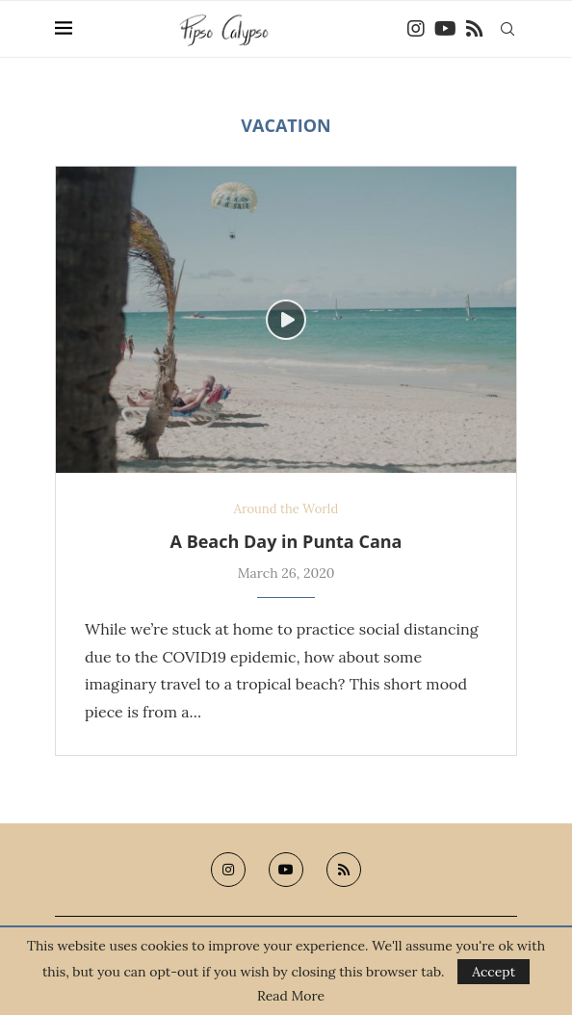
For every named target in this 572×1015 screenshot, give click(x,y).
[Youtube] (445, 29)
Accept (493, 971)
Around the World (286, 509)
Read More (291, 995)
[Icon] (286, 319)
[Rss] (474, 29)
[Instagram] (416, 29)
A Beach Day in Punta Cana (286, 541)
